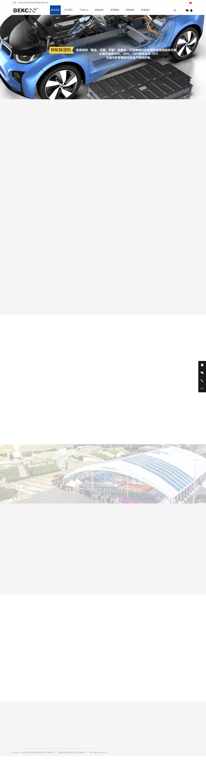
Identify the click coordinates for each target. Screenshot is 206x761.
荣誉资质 (130, 10)
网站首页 (55, 10)
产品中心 (84, 10)
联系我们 (145, 10)
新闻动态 (99, 10)
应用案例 (114, 10)
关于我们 (68, 10)
